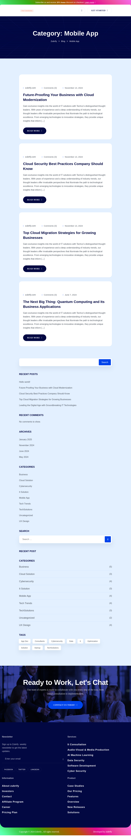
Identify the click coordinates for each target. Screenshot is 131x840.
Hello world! (24, 386)
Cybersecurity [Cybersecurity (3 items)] (57, 646)
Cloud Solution (26, 485)
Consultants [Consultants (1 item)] (40, 646)
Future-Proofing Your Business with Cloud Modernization (63, 98)
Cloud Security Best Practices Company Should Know (61, 168)
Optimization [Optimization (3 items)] (93, 646)
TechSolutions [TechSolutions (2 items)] (53, 652)
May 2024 (23, 462)
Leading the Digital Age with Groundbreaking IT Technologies (48, 410)
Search (104, 367)
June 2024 (24, 456)
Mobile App (24, 503)
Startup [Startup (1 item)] (37, 652)
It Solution (24, 497)
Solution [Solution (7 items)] (24, 652)
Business (23, 479)
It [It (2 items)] (80, 646)
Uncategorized (26, 520)
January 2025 (25, 444)
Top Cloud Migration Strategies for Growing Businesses (64, 238)
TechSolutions (25, 514)
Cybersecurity (25, 491)
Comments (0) (49, 88)
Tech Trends (25, 508)
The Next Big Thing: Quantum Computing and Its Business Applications (62, 308)
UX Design (24, 526)
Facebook (8, 774)
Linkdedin (35, 774)
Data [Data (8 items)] (71, 646)
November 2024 (26, 450)
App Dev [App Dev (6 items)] (24, 646)
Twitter (21, 774)
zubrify (109, 836)
